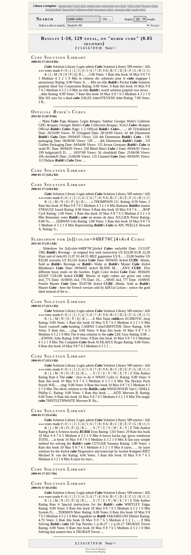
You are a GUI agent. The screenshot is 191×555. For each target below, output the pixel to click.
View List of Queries (95, 549)
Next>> (110, 48)
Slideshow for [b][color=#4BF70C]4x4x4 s (88, 239)
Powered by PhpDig (96, 551)
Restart (155, 25)
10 (100, 48)
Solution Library (58, 57)
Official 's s (58, 111)
